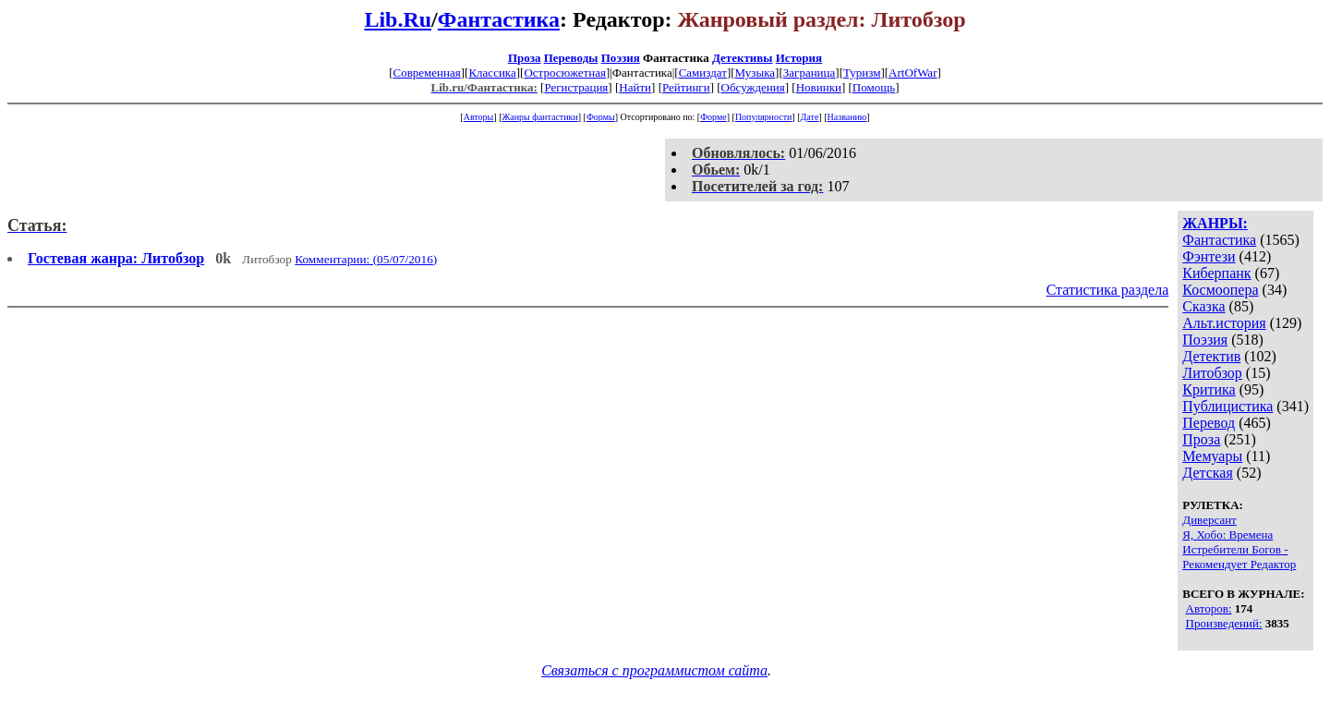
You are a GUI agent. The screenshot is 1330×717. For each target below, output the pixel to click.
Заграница (809, 72)
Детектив (1211, 356)
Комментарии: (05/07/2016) (366, 259)
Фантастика (499, 19)
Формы (600, 117)
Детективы (742, 58)
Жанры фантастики (539, 117)
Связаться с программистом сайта (654, 670)
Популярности (763, 117)
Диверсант (1209, 520)
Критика (1208, 389)
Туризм (861, 72)
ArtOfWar (913, 72)
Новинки (818, 87)
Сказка (1203, 306)
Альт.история (1223, 323)
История (799, 58)
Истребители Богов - (1235, 549)
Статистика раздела (1107, 290)
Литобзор (1212, 373)
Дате (810, 117)
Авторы (479, 117)
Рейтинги (686, 87)
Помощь (873, 87)
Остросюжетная (564, 72)
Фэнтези (1208, 256)
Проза (524, 58)
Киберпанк (1216, 273)
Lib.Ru (397, 19)
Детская (1207, 472)
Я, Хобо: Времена (1227, 534)
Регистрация (576, 87)
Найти (635, 87)
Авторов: (1209, 608)
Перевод (1208, 423)
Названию (847, 117)
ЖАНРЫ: (1215, 223)
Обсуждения (753, 87)
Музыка (755, 72)
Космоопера (1220, 290)
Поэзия (620, 58)
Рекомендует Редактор (1239, 564)
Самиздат (703, 72)
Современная (427, 72)
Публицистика (1227, 406)
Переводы (571, 58)
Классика (491, 72)
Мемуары (1212, 456)
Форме (713, 117)
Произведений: (1224, 623)
